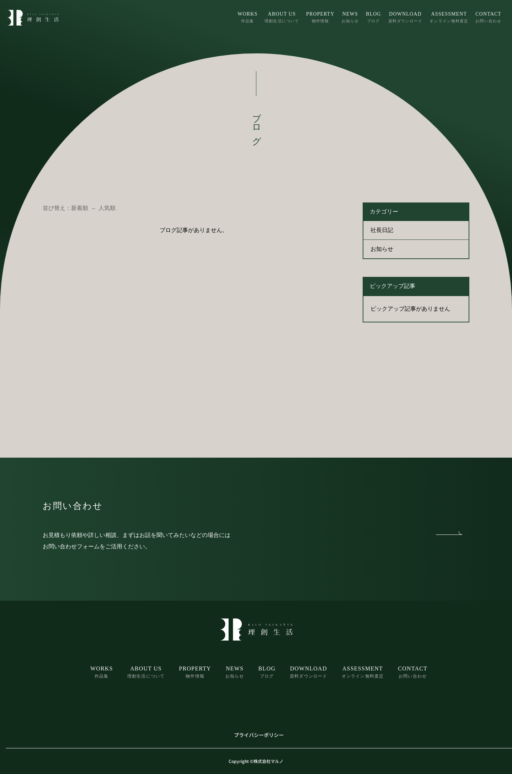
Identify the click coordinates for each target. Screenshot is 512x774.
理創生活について (282, 16)
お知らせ (350, 16)
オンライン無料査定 (449, 16)
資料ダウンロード (405, 16)
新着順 (79, 208)
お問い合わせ (488, 16)
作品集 (247, 16)
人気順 (107, 208)
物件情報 (320, 16)
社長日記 (381, 230)
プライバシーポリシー (259, 734)
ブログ (373, 16)
